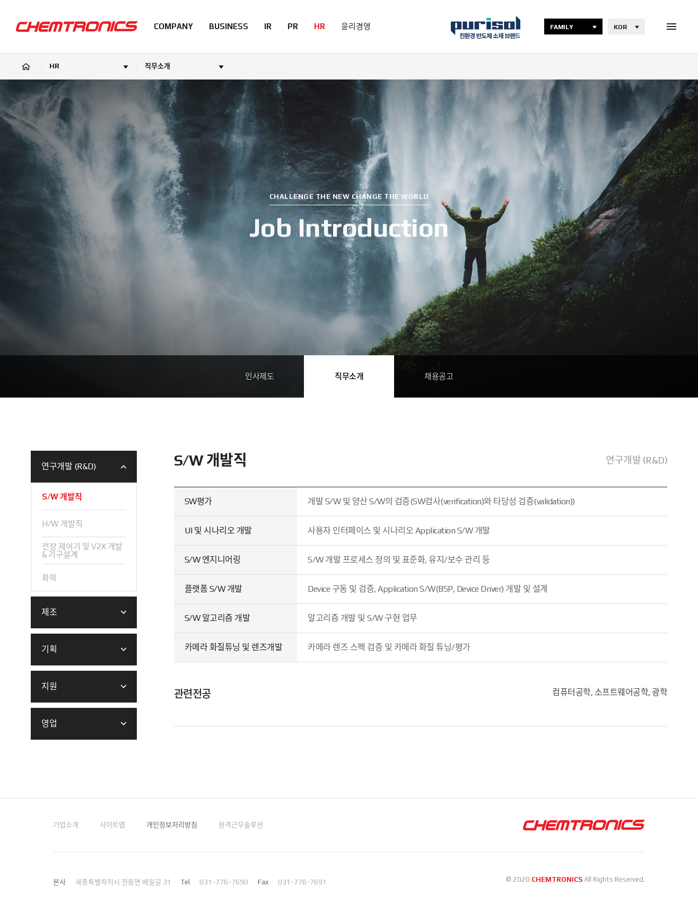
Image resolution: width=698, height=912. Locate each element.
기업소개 (65, 825)
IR (268, 26)
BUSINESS (228, 26)
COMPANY (173, 26)
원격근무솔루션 (241, 825)
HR (319, 26)
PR (292, 26)
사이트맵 (112, 825)
